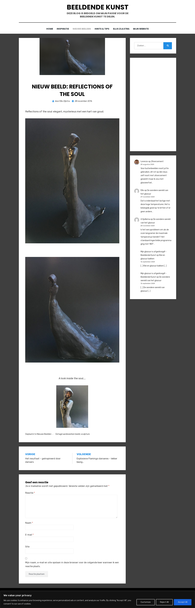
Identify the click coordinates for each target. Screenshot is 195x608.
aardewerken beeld (71, 434)
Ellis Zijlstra (123, 28)
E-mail (29, 535)
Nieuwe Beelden (81, 28)
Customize (146, 602)
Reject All (164, 602)
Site (27, 546)
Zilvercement (157, 161)
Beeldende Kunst (97, 7)
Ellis (142, 190)
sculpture (85, 434)
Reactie (30, 492)
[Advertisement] (153, 104)
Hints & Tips (102, 28)
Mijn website (143, 28)
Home (47, 28)
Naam (29, 523)
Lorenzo (144, 161)
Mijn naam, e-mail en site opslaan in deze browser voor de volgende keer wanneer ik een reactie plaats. (72, 564)
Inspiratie (61, 28)
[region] (97, 599)
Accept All (182, 602)
